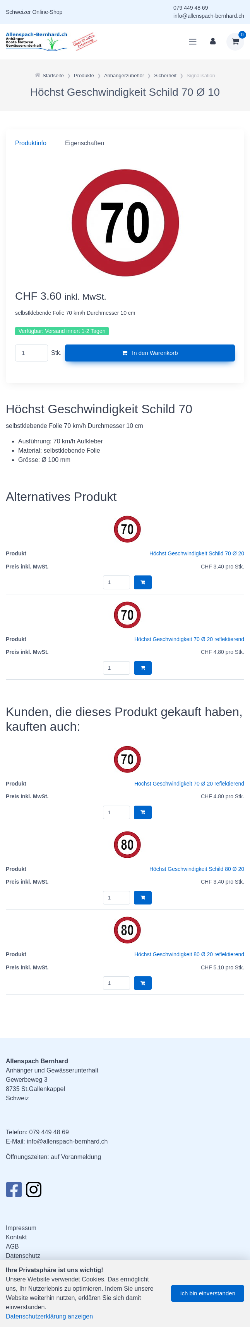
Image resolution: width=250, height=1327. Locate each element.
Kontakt (16, 1237)
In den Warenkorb (150, 353)
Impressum (21, 1228)
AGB (12, 1246)
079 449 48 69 (190, 8)
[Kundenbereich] (213, 42)
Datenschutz (23, 1255)
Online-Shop (47, 12)
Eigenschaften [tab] (84, 143)
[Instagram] (34, 1191)
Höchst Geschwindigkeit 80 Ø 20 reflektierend (189, 954)
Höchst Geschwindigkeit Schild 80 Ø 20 (196, 869)
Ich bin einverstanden (207, 1293)
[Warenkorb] (235, 42)
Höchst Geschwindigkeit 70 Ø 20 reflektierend (189, 639)
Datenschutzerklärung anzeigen (49, 1316)
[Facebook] (14, 1191)
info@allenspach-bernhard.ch (208, 16)
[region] (125, 143)
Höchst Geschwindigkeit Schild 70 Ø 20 (196, 553)
